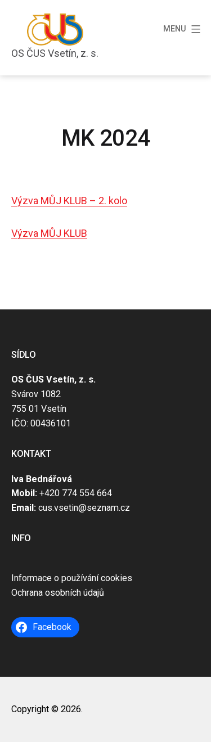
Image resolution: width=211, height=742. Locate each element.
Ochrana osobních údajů (57, 592)
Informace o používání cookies (71, 578)
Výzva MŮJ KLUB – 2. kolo (69, 200)
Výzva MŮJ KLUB (49, 233)
